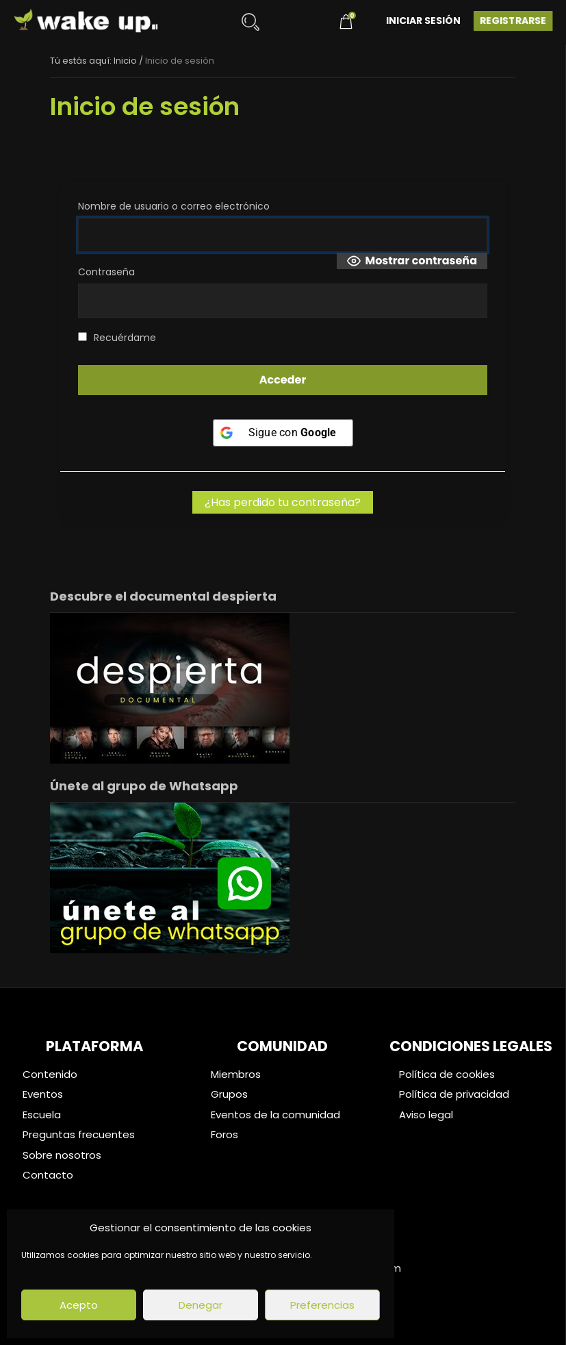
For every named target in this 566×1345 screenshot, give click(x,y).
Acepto (79, 1305)
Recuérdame (117, 337)
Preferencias (322, 1305)
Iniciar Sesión (423, 20)
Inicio (125, 60)
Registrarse (513, 20)
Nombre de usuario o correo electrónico (174, 206)
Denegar (200, 1305)
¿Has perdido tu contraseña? (283, 502)
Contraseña (106, 272)
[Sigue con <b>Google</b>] (283, 433)
